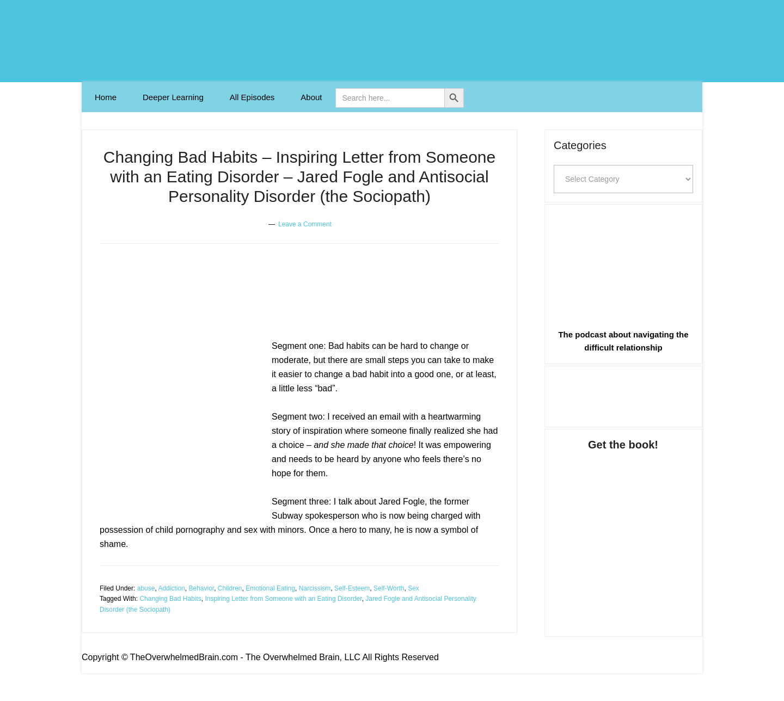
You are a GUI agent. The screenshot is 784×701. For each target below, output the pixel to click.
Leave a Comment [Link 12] (305, 224)
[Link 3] (252, 97)
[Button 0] (454, 98)
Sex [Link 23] (413, 588)
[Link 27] (623, 264)
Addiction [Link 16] (171, 588)
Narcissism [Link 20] (315, 588)
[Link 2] (173, 97)
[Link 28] (623, 394)
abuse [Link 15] (146, 588)
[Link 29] (623, 532)
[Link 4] (311, 97)
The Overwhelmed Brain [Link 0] (392, 41)
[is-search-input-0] (389, 98)
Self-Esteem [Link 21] (352, 588)
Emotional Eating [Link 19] (270, 588)
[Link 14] (181, 425)
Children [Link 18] (230, 588)
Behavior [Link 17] (201, 588)
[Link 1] (106, 97)
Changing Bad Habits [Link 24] (170, 598)
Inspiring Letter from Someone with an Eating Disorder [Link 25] (283, 598)
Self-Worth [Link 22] (388, 588)
